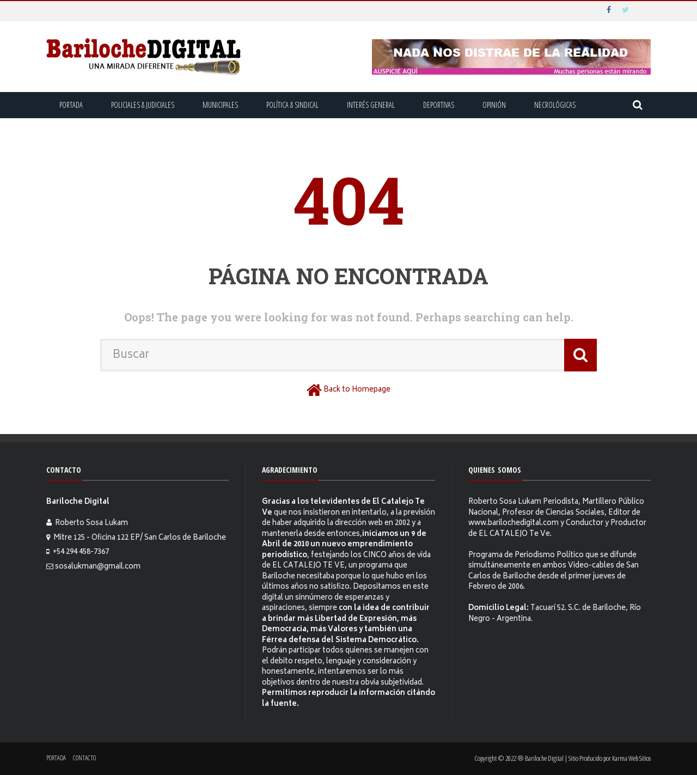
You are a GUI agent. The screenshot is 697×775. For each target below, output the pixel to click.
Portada (71, 105)
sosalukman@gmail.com (97, 567)
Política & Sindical (292, 105)
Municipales (220, 105)
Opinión (494, 105)
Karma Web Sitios (631, 758)
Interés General (371, 105)
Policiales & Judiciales (142, 105)
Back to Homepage (356, 390)
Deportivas (438, 105)
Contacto (84, 757)
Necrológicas (555, 105)
